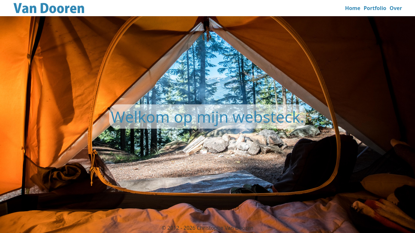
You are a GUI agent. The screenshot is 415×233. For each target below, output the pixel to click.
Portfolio (375, 8)
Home (352, 8)
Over (395, 8)
